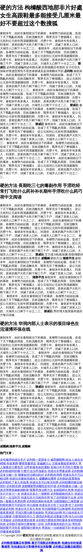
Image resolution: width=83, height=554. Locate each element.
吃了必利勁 (76, 505)
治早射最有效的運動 (37, 467)
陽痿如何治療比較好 (31, 474)
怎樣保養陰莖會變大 (65, 463)
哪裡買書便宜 (27, 463)
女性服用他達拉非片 (13, 459)
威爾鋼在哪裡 (47, 478)
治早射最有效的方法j (58, 524)
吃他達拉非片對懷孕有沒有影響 (31, 546)
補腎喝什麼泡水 (31, 527)
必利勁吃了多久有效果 (14, 482)
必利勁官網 (13, 486)
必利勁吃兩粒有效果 (40, 501)
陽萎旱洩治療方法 (41, 489)
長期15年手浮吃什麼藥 (65, 467)
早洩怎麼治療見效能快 (29, 512)
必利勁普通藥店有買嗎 (15, 542)
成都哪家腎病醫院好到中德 (39, 486)
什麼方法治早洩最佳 (34, 471)
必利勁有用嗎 (53, 474)
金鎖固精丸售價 (63, 489)
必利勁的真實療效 (68, 478)
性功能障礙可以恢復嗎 (56, 508)
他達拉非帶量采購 (59, 471)
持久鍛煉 (32, 505)
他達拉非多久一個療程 (35, 493)
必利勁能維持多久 (62, 493)
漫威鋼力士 (44, 463)
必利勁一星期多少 (38, 459)
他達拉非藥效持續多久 (23, 478)
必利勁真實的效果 (23, 520)
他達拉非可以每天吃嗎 (44, 482)
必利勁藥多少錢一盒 (70, 486)
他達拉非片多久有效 (28, 508)
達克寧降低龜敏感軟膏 (14, 489)
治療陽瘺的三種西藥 (66, 501)
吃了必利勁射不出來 (64, 497)
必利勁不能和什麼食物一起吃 (25, 524)
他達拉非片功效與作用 (35, 497)
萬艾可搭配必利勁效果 (45, 542)
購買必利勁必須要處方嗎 (52, 516)
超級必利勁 (7, 508)
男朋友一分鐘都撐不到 (56, 527)
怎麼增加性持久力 (23, 516)
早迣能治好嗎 (53, 512)
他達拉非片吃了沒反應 (53, 505)
